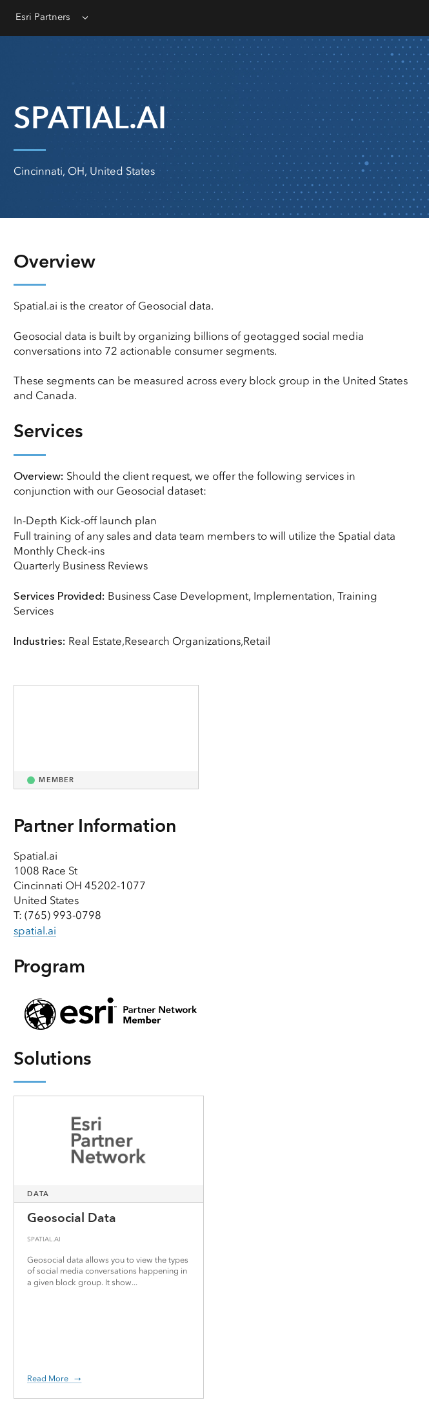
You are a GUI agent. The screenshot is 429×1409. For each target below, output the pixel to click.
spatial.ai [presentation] (35, 930)
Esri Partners (42, 17)
